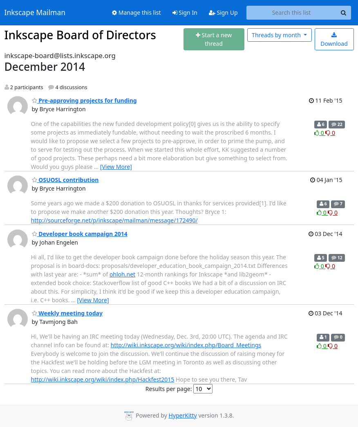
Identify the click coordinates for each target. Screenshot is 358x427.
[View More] (116, 167)
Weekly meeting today (67, 313)
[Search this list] (291, 13)
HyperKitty (182, 415)
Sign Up (223, 12)
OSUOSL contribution (65, 180)
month (277, 35)
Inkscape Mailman (35, 13)
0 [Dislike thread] (330, 133)
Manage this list (136, 12)
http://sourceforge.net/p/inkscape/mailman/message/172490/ (114, 220)
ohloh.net (122, 274)
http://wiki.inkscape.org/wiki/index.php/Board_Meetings (186, 345)
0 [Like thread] (319, 133)
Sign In (184, 12)
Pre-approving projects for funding (84, 100)
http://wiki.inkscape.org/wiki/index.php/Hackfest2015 (103, 379)
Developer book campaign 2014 (80, 234)
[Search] (343, 13)
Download (334, 39)
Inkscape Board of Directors (80, 35)
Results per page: (168, 389)
